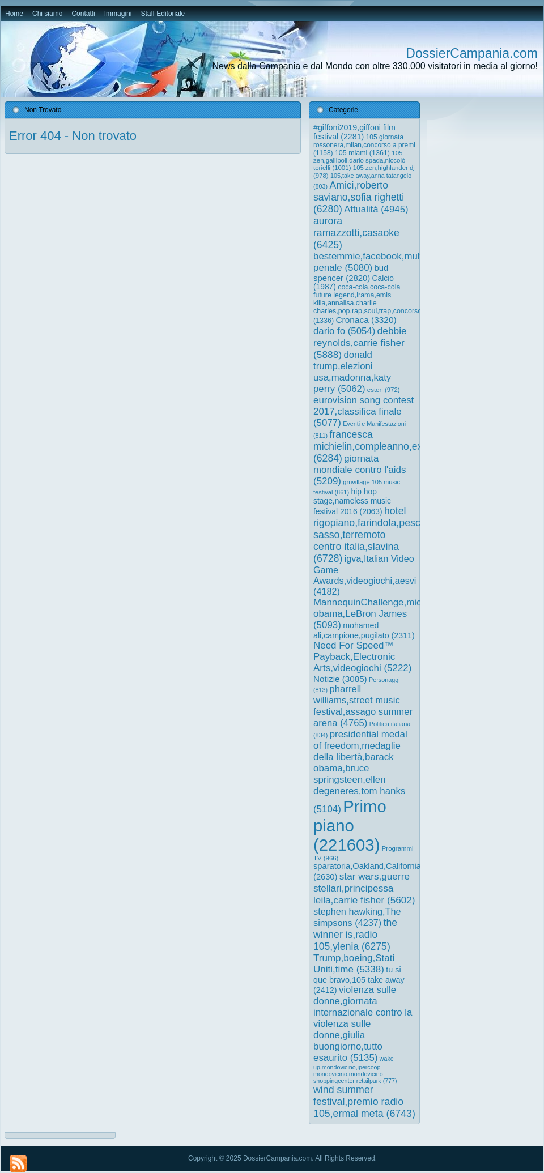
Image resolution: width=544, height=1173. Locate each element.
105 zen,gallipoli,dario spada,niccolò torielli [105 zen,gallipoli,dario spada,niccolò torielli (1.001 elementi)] (359, 160)
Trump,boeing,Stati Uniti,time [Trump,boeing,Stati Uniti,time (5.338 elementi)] (353, 964)
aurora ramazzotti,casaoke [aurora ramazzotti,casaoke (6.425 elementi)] (356, 232)
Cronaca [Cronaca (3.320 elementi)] (365, 320)
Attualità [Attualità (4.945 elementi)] (376, 209)
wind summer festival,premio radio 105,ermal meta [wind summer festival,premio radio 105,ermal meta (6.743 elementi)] (364, 1101)
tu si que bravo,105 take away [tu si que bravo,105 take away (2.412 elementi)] (359, 980)
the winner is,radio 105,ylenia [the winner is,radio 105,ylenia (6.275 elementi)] (355, 934)
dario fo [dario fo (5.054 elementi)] (344, 331)
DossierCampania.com (472, 53)
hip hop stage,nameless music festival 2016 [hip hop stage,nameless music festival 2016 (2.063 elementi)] (352, 501)
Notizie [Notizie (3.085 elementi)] (340, 679)
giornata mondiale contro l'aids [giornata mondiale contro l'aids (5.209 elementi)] (359, 470)
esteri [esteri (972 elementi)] (383, 389)
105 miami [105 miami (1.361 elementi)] (362, 153)
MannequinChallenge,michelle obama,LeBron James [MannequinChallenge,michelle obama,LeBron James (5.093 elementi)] (377, 613)
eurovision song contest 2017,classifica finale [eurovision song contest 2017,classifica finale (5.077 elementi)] (363, 411)
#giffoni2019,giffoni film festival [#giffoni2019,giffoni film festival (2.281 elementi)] (354, 132)
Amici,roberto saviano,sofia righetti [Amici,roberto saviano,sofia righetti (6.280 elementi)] (358, 197)
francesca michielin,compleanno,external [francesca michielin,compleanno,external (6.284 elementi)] (380, 446)
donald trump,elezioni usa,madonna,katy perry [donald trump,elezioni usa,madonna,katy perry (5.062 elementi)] (352, 371)
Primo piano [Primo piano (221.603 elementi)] (349, 825)
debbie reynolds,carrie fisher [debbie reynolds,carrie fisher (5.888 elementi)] (360, 342)
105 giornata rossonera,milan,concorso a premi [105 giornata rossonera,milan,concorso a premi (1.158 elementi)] (364, 145)
